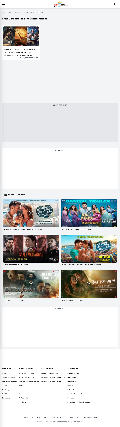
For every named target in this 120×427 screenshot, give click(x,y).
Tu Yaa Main (23, 398)
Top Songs (6, 390)
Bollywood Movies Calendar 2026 (53, 378)
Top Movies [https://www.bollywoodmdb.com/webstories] (6, 398)
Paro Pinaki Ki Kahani (26, 374)
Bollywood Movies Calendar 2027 (53, 382)
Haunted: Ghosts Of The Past (29, 382)
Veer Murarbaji (24, 402)
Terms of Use (41, 417)
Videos (4, 386)
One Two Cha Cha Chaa (76, 394)
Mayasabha (71, 378)
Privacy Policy (57, 417)
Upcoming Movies (8, 378)
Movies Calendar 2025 (49, 374)
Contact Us (73, 417)
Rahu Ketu (71, 390)
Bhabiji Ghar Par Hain (26, 378)
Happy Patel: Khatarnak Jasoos (78, 402)
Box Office (5, 394)
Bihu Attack (71, 398)
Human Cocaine (73, 374)
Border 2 (70, 386)
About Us (25, 417)
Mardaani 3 (71, 382)
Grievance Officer (91, 417)
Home (4, 374)
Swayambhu (23, 394)
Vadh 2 (21, 386)
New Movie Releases (9, 382)
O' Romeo (22, 390)
